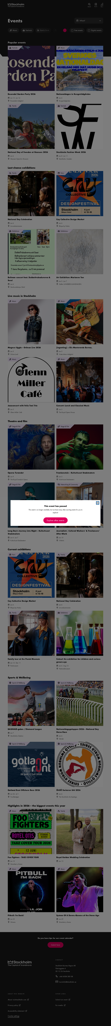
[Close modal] (98, 503)
